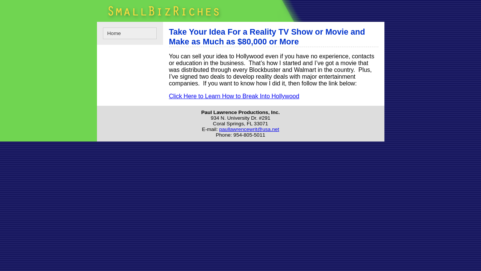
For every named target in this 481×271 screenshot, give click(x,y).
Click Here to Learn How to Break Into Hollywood (234, 96)
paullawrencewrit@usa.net (249, 129)
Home (114, 33)
